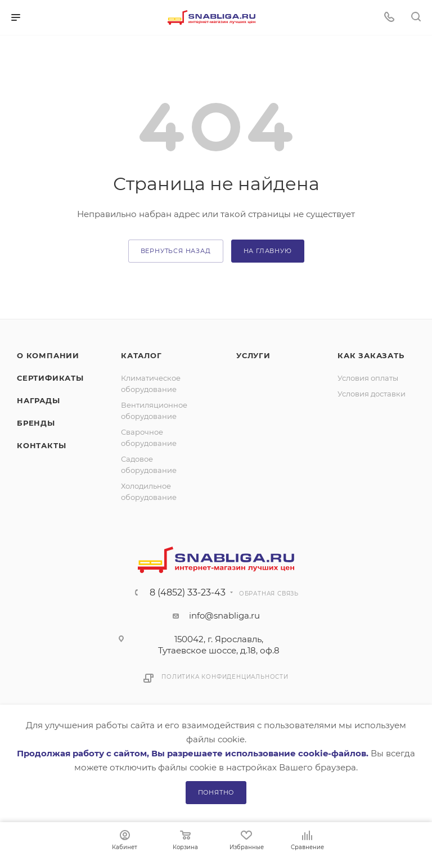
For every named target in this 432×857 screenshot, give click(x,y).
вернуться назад (176, 251)
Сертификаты (50, 377)
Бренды (36, 422)
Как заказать (371, 355)
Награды (38, 400)
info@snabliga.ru (224, 615)
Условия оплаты (368, 377)
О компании (48, 355)
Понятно (216, 792)
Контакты (41, 445)
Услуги (253, 355)
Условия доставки (372, 393)
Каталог (141, 355)
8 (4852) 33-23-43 (188, 592)
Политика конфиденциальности (225, 676)
